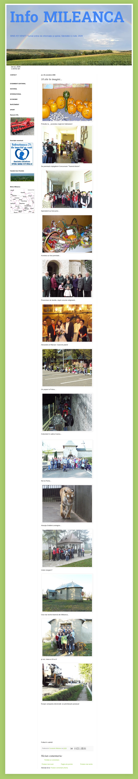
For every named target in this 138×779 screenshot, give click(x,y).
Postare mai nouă (47, 764)
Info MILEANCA (67, 19)
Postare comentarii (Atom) (59, 768)
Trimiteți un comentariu (51, 760)
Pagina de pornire (67, 764)
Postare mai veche (86, 764)
